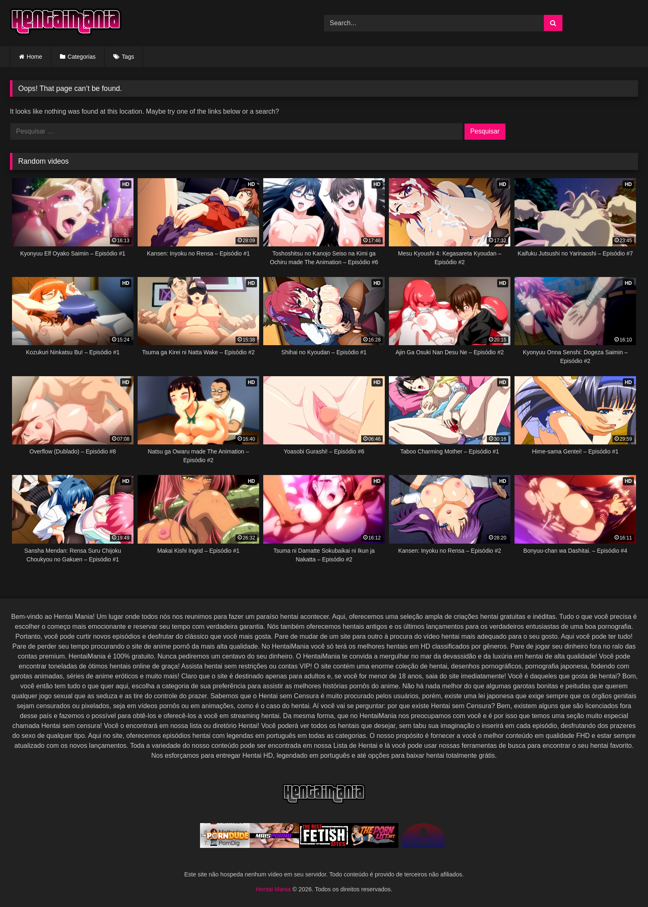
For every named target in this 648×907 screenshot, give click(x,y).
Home (34, 56)
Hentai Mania (274, 889)
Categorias (82, 56)
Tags (128, 56)
